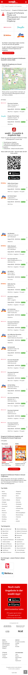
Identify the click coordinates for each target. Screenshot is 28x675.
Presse (17, 656)
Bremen (3, 510)
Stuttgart (3, 502)
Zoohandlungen (19, 550)
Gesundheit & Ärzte (6, 546)
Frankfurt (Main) (5, 500)
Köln (2, 498)
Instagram (4, 657)
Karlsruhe (18, 502)
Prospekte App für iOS (14, 615)
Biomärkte (4, 535)
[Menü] (2, 2)
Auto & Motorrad (6, 529)
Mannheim (18, 498)
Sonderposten (19, 539)
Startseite (4, 642)
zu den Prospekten (8, 53)
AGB (16, 659)
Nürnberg (3, 517)
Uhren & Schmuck (20, 548)
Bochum (3, 521)
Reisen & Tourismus (21, 533)
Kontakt (17, 646)
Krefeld (17, 521)
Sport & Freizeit (19, 544)
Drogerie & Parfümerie (7, 539)
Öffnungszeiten (6, 643)
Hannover (4, 512)
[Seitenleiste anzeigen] (25, 672)
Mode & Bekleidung (20, 529)
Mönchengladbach (20, 512)
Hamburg (3, 493)
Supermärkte (19, 546)
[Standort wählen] (26, 2)
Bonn (17, 495)
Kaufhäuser (4, 550)
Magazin (4, 648)
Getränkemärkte (6, 548)
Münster (17, 500)
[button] (24, 70)
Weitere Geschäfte (20, 552)
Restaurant (18, 535)
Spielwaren (18, 541)
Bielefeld (17, 493)
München (3, 495)
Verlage (17, 643)
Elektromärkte (5, 541)
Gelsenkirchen (19, 508)
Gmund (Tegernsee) (6, 10)
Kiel (16, 519)
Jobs (16, 654)
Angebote (4, 646)
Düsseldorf (4, 506)
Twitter (4, 656)
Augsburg (18, 506)
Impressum (18, 660)
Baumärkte (4, 533)
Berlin (16, 2)
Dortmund (4, 504)
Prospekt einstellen (20, 642)
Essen (3, 508)
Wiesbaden (18, 504)
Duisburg (3, 519)
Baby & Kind (4, 531)
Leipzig (3, 515)
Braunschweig (19, 515)
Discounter (4, 537)
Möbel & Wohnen (6, 552)
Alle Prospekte (14, 469)
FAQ (16, 645)
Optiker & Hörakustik (21, 531)
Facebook (4, 654)
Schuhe (17, 537)
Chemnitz (18, 517)
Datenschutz (18, 657)
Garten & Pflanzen (6, 544)
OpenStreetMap (18, 89)
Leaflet (11, 89)
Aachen (17, 510)
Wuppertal (18, 491)
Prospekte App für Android (14, 613)
